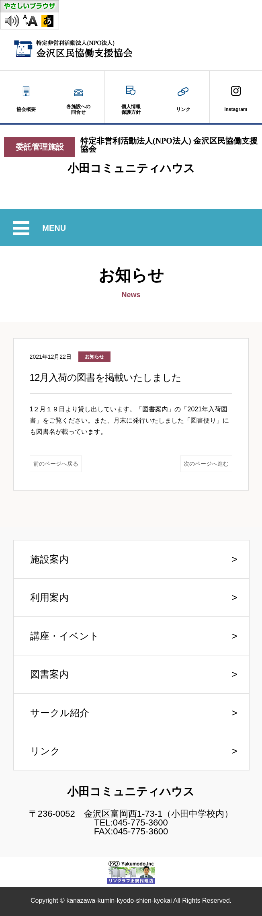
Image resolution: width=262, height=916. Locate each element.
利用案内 (49, 597)
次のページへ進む (206, 463)
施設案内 (49, 559)
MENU (55, 228)
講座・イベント (64, 636)
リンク (45, 751)
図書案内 (49, 674)
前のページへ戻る (55, 463)
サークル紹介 (59, 712)
